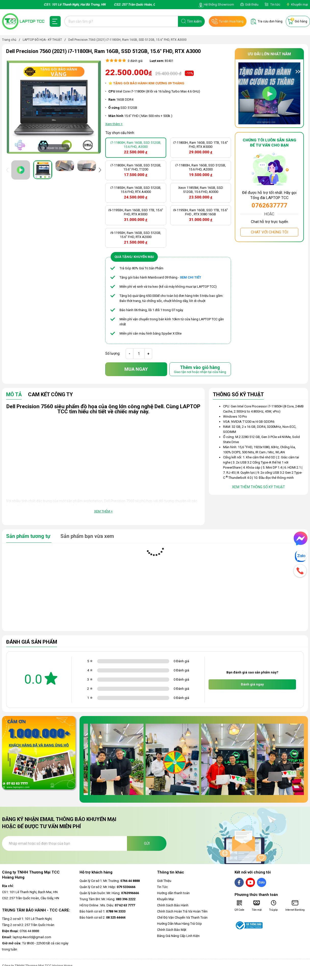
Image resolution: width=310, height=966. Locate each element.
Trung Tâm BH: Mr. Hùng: (107, 899)
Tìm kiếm (194, 21)
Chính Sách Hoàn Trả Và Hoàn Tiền (182, 911)
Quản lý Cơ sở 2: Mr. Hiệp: (107, 887)
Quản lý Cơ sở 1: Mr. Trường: (110, 881)
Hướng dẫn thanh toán (173, 893)
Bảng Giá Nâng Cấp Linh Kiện (178, 936)
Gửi (147, 843)
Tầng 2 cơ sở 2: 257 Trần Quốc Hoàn (28, 925)
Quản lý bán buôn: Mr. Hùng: (109, 893)
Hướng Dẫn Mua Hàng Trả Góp (179, 923)
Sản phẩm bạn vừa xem (87, 536)
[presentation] (8, 170)
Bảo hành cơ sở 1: (102, 911)
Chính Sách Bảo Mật (171, 930)
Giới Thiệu (164, 881)
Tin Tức (162, 887)
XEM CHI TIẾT (190, 277)
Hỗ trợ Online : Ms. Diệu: (107, 905)
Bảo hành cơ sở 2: (102, 917)
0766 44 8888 (20, 931)
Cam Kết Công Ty (50, 395)
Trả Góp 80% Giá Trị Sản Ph (139, 268)
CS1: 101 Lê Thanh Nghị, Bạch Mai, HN (30, 892)
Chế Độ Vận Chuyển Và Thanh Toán (182, 917)
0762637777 (269, 205)
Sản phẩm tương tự (28, 536)
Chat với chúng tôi (269, 232)
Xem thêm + (103, 511)
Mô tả (14, 395)
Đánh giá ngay (252, 684)
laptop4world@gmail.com (26, 937)
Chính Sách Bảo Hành (172, 905)
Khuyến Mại (165, 899)
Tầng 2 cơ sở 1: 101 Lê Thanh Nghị (27, 919)
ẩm (161, 268)
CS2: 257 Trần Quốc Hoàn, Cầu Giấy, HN (30, 898)
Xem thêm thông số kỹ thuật (258, 487)
